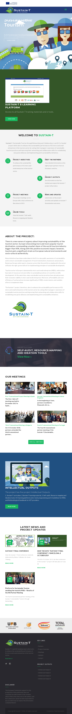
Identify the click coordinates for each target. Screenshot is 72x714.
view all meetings (36, 442)
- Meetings (40, 652)
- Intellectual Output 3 (44, 675)
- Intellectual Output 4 (44, 678)
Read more (12, 506)
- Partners (40, 646)
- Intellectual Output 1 (44, 669)
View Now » (24, 356)
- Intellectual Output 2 (44, 672)
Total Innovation (59, 711)
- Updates (40, 655)
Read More (9, 658)
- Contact (40, 658)
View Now (11, 119)
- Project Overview (43, 649)
